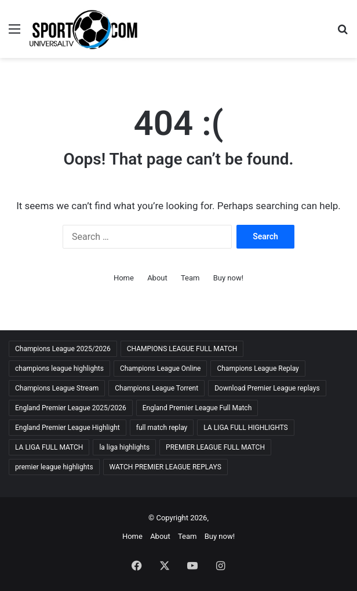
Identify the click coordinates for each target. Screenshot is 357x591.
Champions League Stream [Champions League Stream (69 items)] (57, 388)
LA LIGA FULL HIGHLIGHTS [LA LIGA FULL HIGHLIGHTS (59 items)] (245, 428)
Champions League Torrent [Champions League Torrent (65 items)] (156, 388)
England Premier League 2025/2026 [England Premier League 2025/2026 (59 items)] (70, 408)
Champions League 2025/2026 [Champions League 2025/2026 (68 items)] (63, 349)
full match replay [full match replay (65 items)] (162, 428)
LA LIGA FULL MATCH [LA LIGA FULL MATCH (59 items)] (49, 447)
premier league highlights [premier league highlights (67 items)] (54, 467)
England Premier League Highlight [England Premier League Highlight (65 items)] (67, 428)
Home (124, 277)
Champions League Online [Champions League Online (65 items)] (160, 368)
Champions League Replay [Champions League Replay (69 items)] (257, 368)
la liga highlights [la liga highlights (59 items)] (124, 447)
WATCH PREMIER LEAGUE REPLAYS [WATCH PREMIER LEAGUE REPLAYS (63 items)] (165, 467)
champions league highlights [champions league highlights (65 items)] (59, 368)
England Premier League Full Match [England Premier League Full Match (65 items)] (197, 408)
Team (190, 277)
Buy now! (228, 277)
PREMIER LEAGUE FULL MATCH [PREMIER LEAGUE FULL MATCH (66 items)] (215, 447)
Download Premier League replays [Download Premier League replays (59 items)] (266, 388)
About (157, 277)
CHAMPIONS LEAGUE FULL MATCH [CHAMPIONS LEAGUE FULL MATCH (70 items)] (182, 349)
